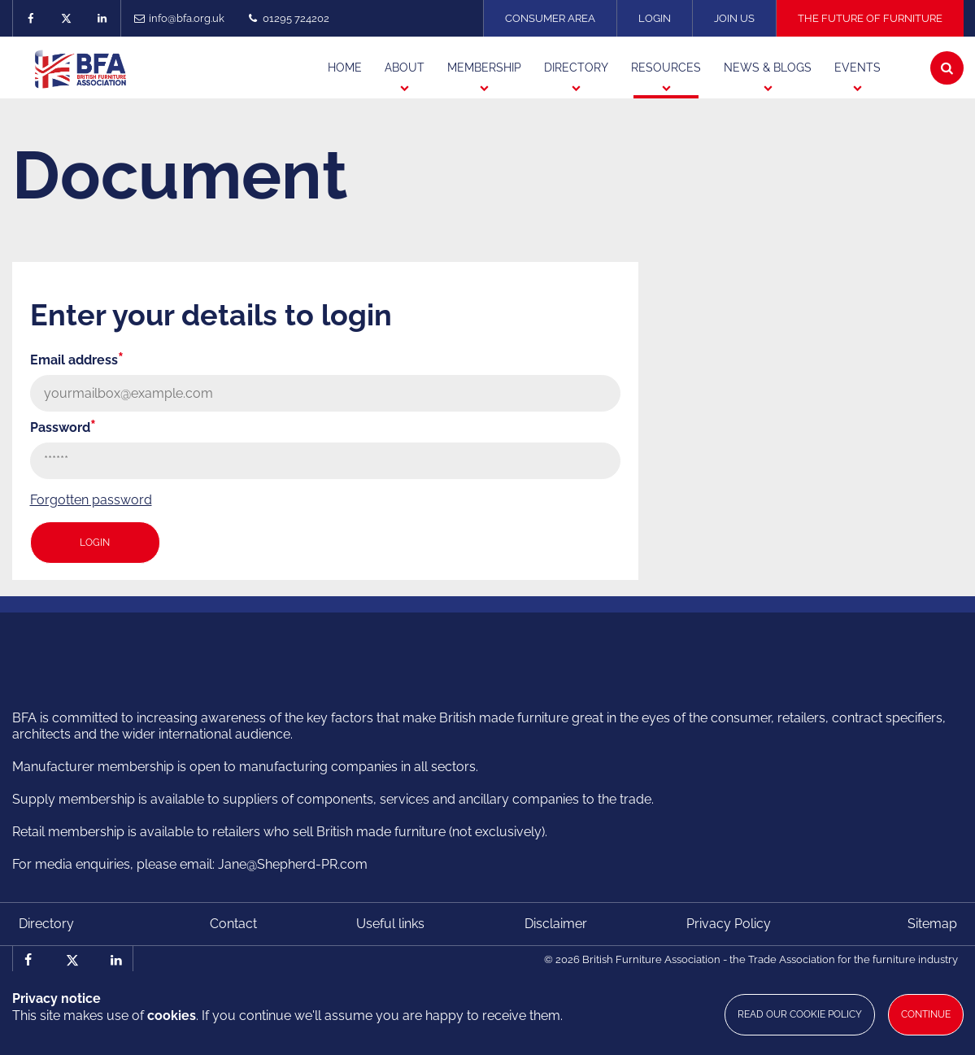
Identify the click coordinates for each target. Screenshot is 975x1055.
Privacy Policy (728, 923)
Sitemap (932, 923)
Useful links (390, 923)
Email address (77, 360)
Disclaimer (555, 923)
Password (63, 427)
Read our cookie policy (800, 1014)
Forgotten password (91, 500)
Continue (926, 1014)
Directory (46, 923)
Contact (233, 923)
